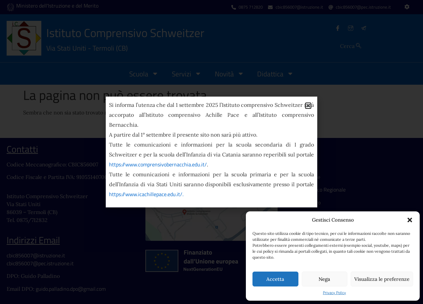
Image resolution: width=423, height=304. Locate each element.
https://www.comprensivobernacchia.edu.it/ (158, 164)
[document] (211, 152)
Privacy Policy (334, 293)
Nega (324, 279)
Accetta (275, 279)
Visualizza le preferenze (381, 279)
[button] (409, 220)
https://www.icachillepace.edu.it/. (146, 194)
